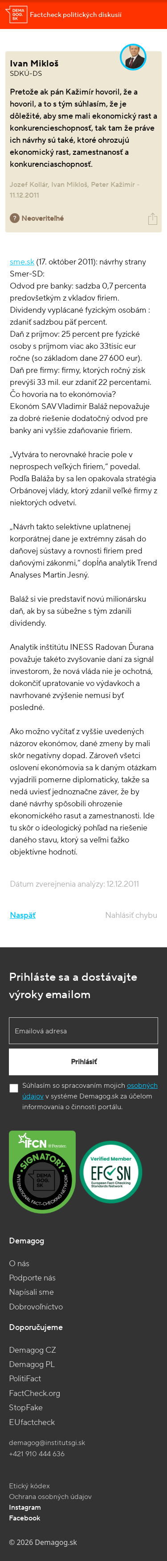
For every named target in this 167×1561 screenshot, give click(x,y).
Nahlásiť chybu (131, 915)
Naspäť (23, 915)
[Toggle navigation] (149, 15)
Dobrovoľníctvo (36, 1307)
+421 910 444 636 (37, 1454)
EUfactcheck (32, 1422)
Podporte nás (32, 1278)
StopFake (26, 1408)
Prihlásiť (84, 1061)
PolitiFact (25, 1379)
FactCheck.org (34, 1393)
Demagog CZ (32, 1350)
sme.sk (22, 262)
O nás (19, 1264)
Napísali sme (31, 1292)
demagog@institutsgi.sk (47, 1442)
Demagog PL (32, 1364)
